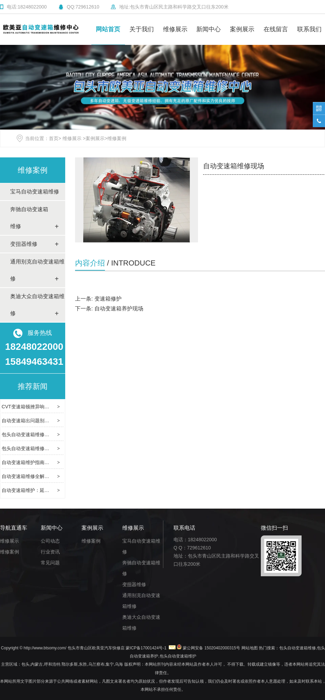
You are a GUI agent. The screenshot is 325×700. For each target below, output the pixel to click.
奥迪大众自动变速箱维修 (37, 304)
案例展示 (242, 29)
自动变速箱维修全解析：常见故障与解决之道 (49, 476)
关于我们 (141, 29)
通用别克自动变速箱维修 (37, 270)
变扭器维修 (23, 244)
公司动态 (50, 541)
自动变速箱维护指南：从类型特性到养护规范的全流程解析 (63, 462)
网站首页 (108, 29)
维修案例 (33, 170)
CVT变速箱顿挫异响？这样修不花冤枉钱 (44, 406)
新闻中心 (208, 29)
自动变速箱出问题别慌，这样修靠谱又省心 (47, 420)
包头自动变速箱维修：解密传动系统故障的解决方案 (56, 434)
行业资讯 (50, 551)
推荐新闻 (33, 386)
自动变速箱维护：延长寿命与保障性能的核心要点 (54, 490)
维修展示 (175, 29)
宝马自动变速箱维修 (34, 191)
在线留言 (276, 29)
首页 (53, 138)
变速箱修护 (108, 299)
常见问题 (50, 562)
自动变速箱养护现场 (118, 308)
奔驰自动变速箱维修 (29, 217)
